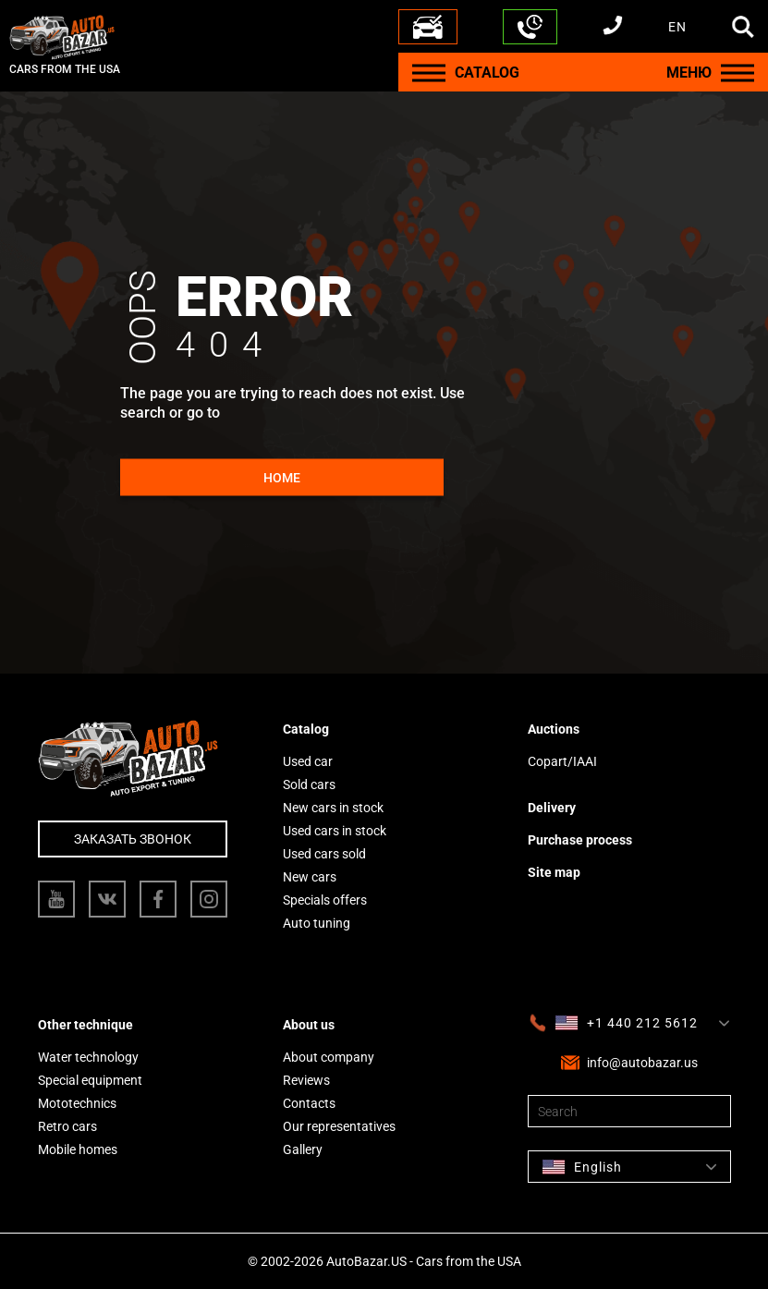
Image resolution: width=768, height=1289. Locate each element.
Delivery (552, 807)
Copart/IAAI (562, 761)
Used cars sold (324, 853)
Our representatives (339, 1126)
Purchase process (580, 840)
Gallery (303, 1149)
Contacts (309, 1103)
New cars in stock (333, 807)
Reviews (306, 1080)
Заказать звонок (132, 839)
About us (309, 1024)
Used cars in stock (334, 830)
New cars (309, 876)
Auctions (553, 729)
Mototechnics (77, 1103)
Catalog (306, 729)
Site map (554, 872)
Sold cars (309, 784)
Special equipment (90, 1080)
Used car (308, 761)
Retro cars (67, 1126)
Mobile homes (77, 1149)
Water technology (88, 1057)
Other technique (85, 1024)
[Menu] (429, 72)
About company (328, 1057)
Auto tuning (316, 923)
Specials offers (325, 900)
